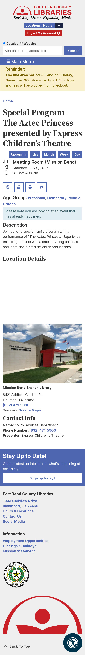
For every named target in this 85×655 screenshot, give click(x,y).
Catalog (12, 44)
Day (77, 154)
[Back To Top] (42, 646)
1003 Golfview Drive (20, 501)
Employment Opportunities (25, 541)
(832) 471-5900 (16, 405)
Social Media (14, 521)
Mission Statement (19, 551)
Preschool (36, 198)
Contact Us (12, 516)
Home (8, 101)
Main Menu (20, 61)
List (35, 154)
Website (30, 44)
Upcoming (18, 154)
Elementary (57, 198)
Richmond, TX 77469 (20, 506)
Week (64, 154)
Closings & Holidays (19, 546)
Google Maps (29, 410)
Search (73, 51)
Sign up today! (42, 478)
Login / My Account (41, 33)
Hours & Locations (18, 511)
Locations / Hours (39, 25)
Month (49, 154)
